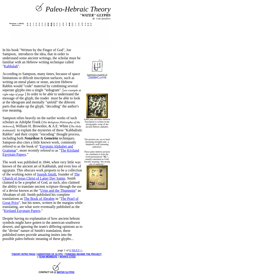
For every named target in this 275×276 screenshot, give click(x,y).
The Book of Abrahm (39, 199)
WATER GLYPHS (65, 272)
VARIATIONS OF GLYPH (50, 254)
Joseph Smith (46, 174)
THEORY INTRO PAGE (23, 254)
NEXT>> (77, 250)
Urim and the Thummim (57, 190)
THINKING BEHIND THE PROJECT (83, 254)
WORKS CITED (68, 256)
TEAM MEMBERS (48, 256)
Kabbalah (11, 66)
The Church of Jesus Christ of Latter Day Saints (41, 176)
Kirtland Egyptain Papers (22, 211)
